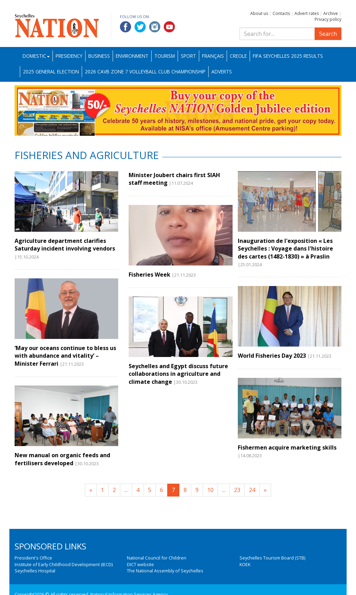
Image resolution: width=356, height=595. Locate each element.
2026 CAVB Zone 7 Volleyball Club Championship (145, 71)
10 (210, 490)
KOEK (245, 564)
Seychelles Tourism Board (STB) (272, 558)
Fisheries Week (149, 274)
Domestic (36, 56)
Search (328, 34)
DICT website (140, 564)
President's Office (33, 558)
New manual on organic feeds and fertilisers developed (62, 459)
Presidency (69, 56)
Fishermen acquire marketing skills (287, 447)
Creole (238, 56)
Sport (188, 56)
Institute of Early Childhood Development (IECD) (64, 564)
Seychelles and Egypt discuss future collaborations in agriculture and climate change (178, 374)
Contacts (281, 13)
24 (252, 490)
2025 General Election (51, 71)
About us (259, 13)
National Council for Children (156, 558)
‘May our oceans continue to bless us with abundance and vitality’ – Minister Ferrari (65, 355)
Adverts (221, 71)
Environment (132, 56)
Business (99, 56)
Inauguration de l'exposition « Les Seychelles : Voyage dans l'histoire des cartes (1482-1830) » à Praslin (285, 248)
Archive (330, 13)
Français (213, 56)
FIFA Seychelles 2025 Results (288, 56)
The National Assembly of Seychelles (165, 571)
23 (237, 490)
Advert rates (306, 13)
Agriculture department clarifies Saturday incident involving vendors (65, 244)
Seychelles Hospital (35, 571)
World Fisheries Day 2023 (272, 355)
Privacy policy (328, 19)
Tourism (164, 56)
